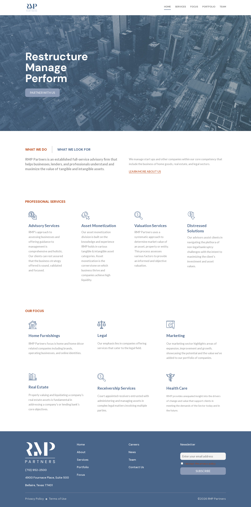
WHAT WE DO (36, 149)
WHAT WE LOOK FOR (73, 149)
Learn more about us (145, 171)
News (132, 452)
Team (223, 6)
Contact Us (136, 467)
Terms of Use (57, 499)
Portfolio (208, 6)
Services (180, 6)
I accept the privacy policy (200, 463)
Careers (134, 444)
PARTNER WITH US (42, 92)
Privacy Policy (34, 499)
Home (167, 6)
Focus (194, 6)
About (81, 452)
